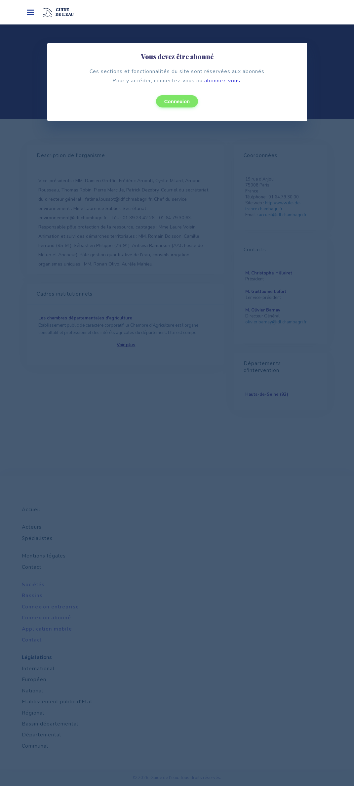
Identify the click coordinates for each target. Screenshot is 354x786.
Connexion (177, 101)
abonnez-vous (222, 80)
